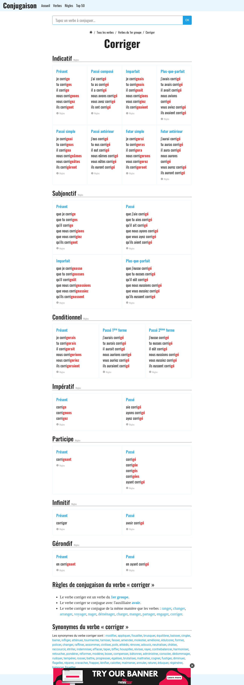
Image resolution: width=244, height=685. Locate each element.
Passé (130, 206)
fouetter (70, 667)
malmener (128, 663)
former (179, 640)
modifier (110, 635)
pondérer (72, 654)
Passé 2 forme (162, 330)
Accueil (45, 5)
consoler (165, 654)
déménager (106, 614)
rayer (147, 649)
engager (163, 614)
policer (56, 644)
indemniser (84, 649)
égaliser (116, 658)
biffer (115, 649)
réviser (138, 649)
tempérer (70, 658)
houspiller (126, 649)
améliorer (153, 640)
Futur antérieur (172, 131)
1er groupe (119, 597)
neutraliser (159, 644)
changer (179, 608)
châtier (172, 644)
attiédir (123, 644)
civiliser (106, 644)
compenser (121, 654)
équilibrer (163, 635)
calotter (115, 663)
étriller (71, 649)
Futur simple (135, 131)
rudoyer (57, 658)
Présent (62, 71)
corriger (176, 614)
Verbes (57, 5)
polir (115, 644)
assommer (92, 644)
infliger (65, 640)
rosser (81, 658)
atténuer (77, 640)
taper (106, 649)
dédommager (181, 654)
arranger (66, 614)
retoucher (58, 654)
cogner (155, 658)
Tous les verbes (105, 32)
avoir (136, 603)
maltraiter (143, 658)
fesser (116, 640)
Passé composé (102, 71)
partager (149, 614)
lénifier (104, 663)
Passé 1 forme (115, 330)
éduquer (163, 663)
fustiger (167, 658)
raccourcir (59, 649)
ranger (166, 608)
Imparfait (133, 71)
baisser (175, 635)
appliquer (124, 635)
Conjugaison (20, 5)
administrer (150, 654)
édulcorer (167, 640)
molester (140, 640)
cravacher (81, 663)
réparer (69, 663)
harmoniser (180, 649)
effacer (97, 649)
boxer (108, 654)
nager (92, 614)
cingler (185, 635)
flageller (57, 663)
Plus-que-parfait (173, 71)
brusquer (149, 635)
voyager (80, 614)
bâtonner (136, 654)
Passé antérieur (102, 131)
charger (122, 614)
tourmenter (91, 640)
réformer (85, 654)
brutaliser (129, 658)
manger (135, 614)
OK (187, 20)
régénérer (176, 663)
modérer (97, 654)
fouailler (136, 635)
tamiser (105, 640)
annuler (141, 663)
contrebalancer (162, 649)
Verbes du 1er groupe (129, 32)
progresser (103, 658)
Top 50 (80, 5)
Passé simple (65, 131)
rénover (135, 644)
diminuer (179, 658)
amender (127, 640)
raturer (152, 663)
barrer (56, 640)
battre (90, 658)
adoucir (146, 644)
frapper (94, 663)
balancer (58, 667)
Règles (69, 5)
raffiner (79, 644)
